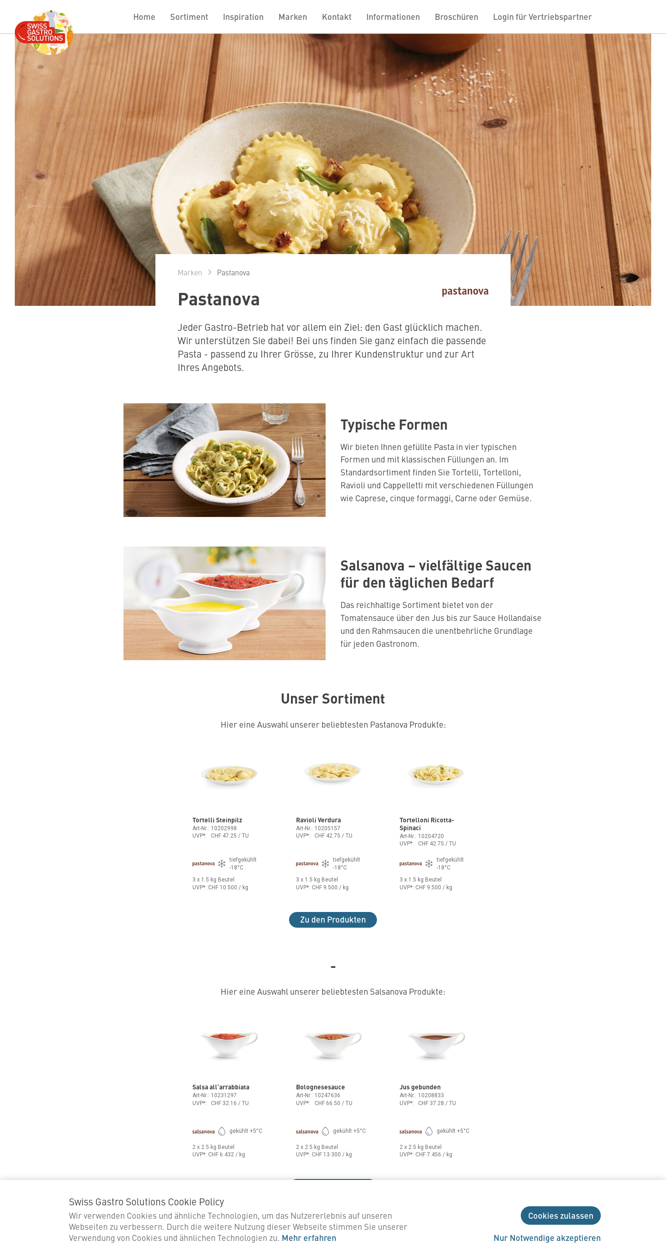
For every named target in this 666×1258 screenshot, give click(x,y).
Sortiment (189, 16)
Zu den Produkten (333, 919)
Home (144, 16)
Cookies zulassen (560, 1215)
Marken (292, 16)
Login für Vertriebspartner (542, 16)
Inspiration (243, 16)
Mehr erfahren (309, 1237)
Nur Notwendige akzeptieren (547, 1237)
